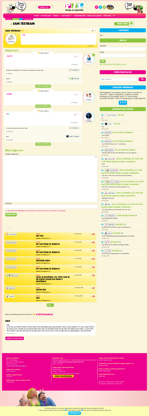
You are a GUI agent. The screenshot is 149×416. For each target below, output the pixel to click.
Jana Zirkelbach (11, 371)
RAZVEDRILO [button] (66, 16)
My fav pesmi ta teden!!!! (123, 133)
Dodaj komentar (43, 86)
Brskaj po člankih (94, 16)
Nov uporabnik (105, 64)
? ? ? (123, 102)
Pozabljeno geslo (119, 64)
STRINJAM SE (74, 413)
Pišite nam (107, 16)
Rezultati (121, 224)
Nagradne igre (80, 16)
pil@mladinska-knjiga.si (18, 366)
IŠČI (142, 79)
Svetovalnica (46, 16)
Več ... (50, 305)
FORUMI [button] (55, 16)
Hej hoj (121, 115)
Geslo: (102, 52)
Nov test (122, 24)
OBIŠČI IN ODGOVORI (14, 338)
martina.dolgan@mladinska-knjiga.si (69, 373)
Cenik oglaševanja (63, 376)
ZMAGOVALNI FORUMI (127, 216)
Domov (36, 16)
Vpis (103, 61)
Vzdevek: (103, 46)
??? (114, 16)
